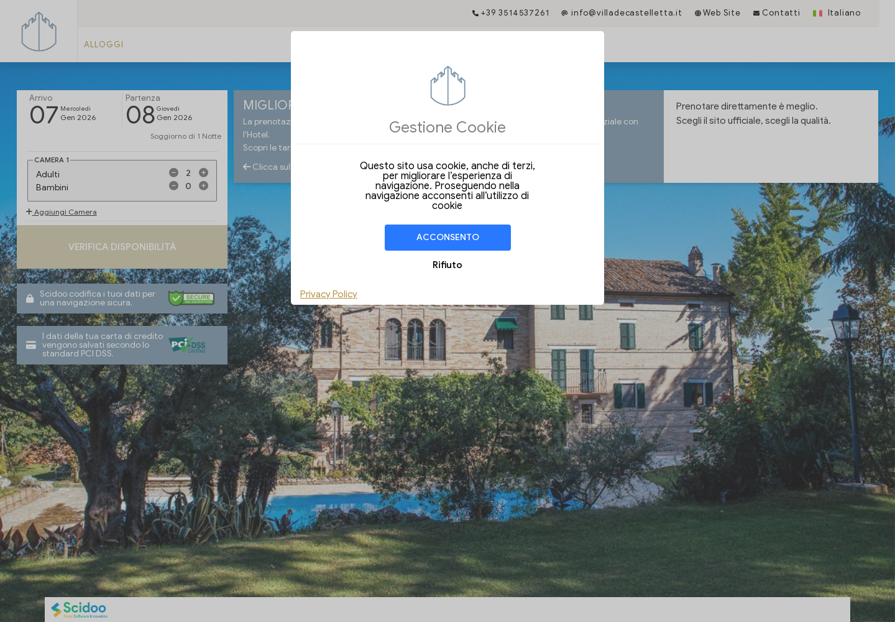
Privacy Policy (328, 294)
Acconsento (447, 237)
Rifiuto (447, 265)
